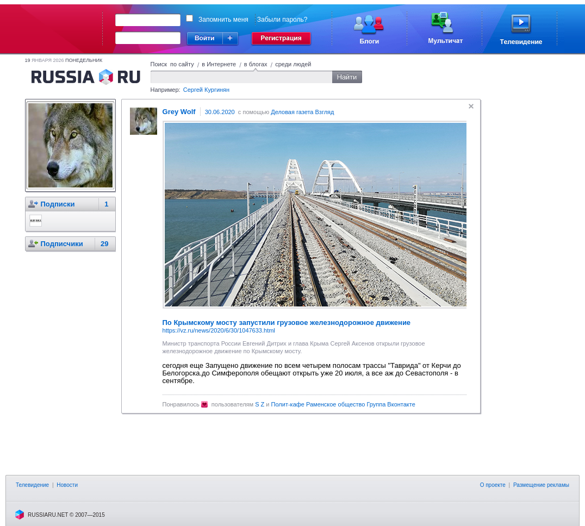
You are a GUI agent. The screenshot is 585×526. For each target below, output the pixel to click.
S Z (259, 404)
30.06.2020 (220, 112)
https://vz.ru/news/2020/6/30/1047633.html (219, 330)
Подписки (58, 204)
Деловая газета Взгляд (302, 112)
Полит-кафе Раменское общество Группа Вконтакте (343, 404)
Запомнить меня (223, 19)
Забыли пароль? (282, 19)
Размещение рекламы (541, 485)
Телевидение (32, 485)
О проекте (493, 485)
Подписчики (62, 244)
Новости (67, 485)
